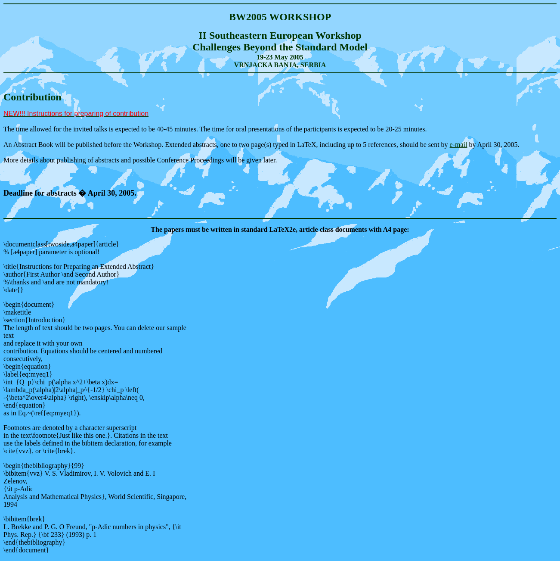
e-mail (458, 144)
